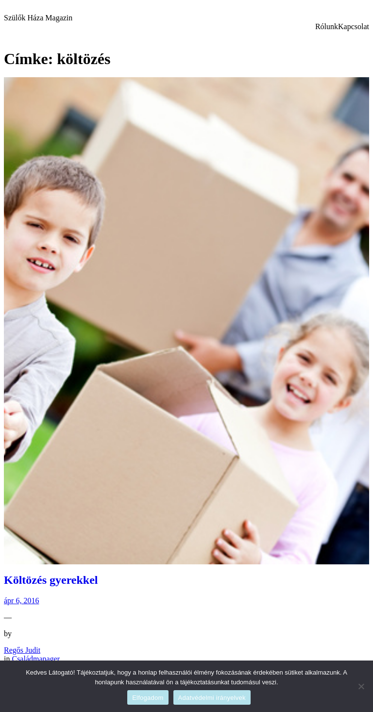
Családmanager (36, 659)
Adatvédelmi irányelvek (212, 697)
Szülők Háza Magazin (38, 18)
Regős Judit (22, 650)
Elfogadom (147, 697)
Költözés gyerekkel (51, 580)
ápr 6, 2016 (21, 600)
